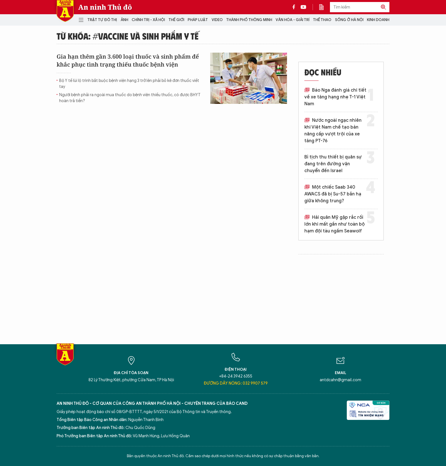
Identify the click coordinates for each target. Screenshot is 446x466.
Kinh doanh (378, 19)
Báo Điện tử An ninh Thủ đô (65, 11)
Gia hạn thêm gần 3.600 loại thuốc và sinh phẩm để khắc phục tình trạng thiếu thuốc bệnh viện (128, 60)
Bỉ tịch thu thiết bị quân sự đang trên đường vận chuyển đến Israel (333, 164)
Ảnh (124, 19)
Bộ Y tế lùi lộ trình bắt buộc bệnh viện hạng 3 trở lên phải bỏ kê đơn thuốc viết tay (129, 83)
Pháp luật (198, 19)
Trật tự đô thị (102, 19)
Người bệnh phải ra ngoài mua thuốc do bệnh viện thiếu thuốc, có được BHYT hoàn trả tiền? (130, 97)
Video (217, 19)
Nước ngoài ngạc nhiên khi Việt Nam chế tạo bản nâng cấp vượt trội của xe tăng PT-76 (333, 130)
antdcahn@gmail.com (340, 380)
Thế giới (176, 19)
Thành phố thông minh (249, 19)
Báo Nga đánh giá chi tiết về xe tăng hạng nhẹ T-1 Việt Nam (335, 97)
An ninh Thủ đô (105, 7)
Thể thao (322, 19)
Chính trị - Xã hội (148, 19)
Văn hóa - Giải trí (292, 19)
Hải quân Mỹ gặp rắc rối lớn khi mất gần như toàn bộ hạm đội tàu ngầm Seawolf (334, 224)
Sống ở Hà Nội (349, 19)
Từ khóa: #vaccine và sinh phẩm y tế (128, 35)
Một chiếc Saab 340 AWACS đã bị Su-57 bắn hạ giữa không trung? (332, 194)
